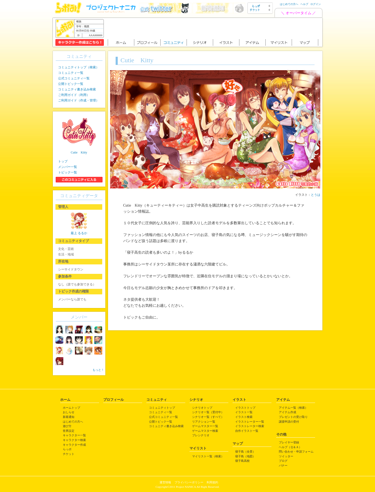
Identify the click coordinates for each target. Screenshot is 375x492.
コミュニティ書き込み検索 (77, 89)
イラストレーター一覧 (249, 421)
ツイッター (286, 456)
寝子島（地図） (245, 456)
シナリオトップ (202, 407)
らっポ (67, 449)
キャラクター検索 (74, 440)
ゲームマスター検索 (205, 430)
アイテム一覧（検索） (293, 407)
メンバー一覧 (67, 167)
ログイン (315, 4)
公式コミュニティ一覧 (74, 78)
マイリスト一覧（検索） (208, 456)
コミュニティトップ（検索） (78, 67)
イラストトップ (245, 407)
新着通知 (68, 416)
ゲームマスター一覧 (205, 426)
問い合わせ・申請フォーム (296, 451)
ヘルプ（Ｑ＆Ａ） (290, 447)
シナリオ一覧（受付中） (208, 412)
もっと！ (98, 369)
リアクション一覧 (203, 421)
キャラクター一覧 (74, 435)
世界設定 (68, 430)
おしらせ (68, 412)
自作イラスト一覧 (246, 430)
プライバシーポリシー (188, 482)
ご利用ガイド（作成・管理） (78, 100)
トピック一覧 (67, 172)
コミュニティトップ (162, 407)
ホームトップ (71, 407)
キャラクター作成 (74, 444)
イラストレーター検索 (249, 426)
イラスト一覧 (244, 412)
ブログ (283, 460)
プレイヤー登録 (289, 442)
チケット (68, 453)
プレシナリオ (200, 435)
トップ (63, 161)
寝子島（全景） (245, 451)
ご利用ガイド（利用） (74, 95)
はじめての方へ (289, 4)
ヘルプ (304, 4)
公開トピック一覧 (70, 84)
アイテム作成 (287, 412)
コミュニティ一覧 (70, 73)
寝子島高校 (242, 460)
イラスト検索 (244, 416)
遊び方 (67, 426)
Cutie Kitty (79, 152)
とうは (315, 195)
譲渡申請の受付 (289, 421)
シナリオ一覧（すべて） (208, 416)
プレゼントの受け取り (293, 416)
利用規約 (212, 482)
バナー (283, 465)
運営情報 (165, 482)
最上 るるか (79, 233)
